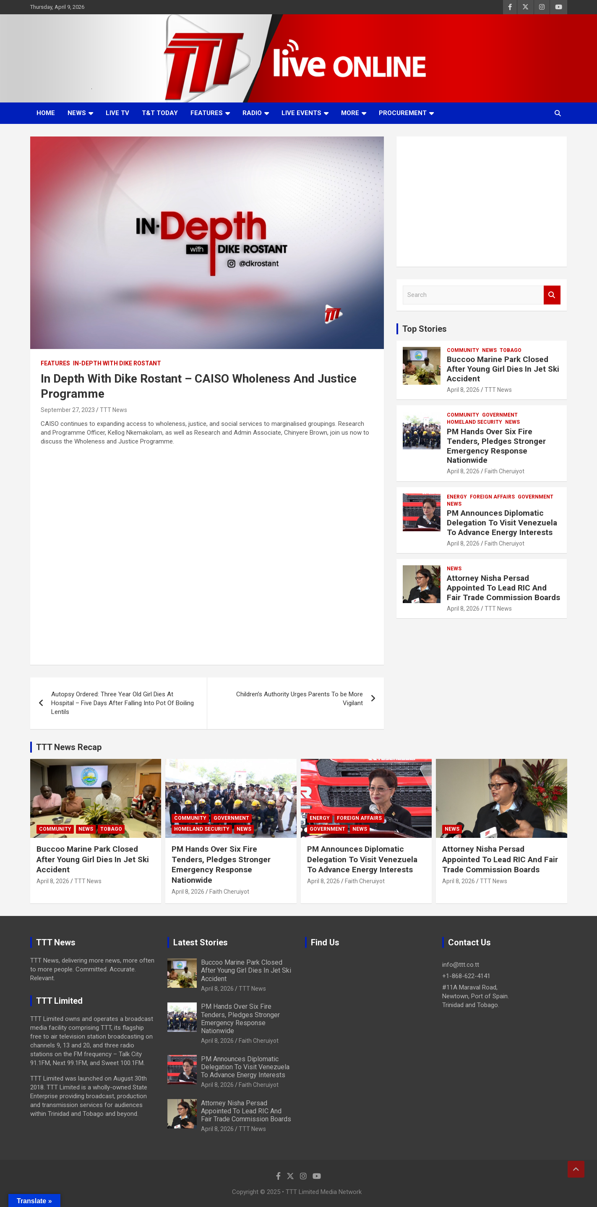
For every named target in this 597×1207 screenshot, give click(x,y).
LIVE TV (117, 113)
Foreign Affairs (492, 497)
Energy (457, 497)
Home (45, 113)
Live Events (301, 113)
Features (206, 113)
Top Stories (424, 329)
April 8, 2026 (463, 389)
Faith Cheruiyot (504, 471)
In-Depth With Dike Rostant (117, 363)
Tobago (510, 350)
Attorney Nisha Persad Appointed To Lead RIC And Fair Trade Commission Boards (503, 587)
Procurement (403, 113)
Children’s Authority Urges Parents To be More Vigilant (299, 698)
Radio (252, 113)
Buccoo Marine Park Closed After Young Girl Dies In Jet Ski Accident (503, 368)
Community (463, 350)
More (350, 113)
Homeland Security (474, 422)
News (77, 113)
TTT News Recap (69, 747)
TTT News (113, 410)
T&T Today (160, 113)
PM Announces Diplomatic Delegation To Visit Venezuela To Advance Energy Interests (502, 522)
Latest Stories (200, 942)
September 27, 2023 (68, 410)
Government (500, 415)
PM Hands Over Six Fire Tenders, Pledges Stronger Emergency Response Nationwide (496, 446)
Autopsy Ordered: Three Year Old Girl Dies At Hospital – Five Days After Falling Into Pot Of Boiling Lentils (122, 703)
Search (552, 295)
